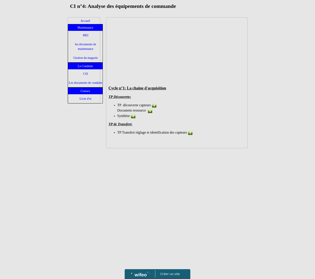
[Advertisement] (84, 193)
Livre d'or (85, 98)
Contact (85, 91)
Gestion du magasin (85, 57)
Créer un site (170, 274)
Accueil (85, 21)
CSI (85, 73)
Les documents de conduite (85, 82)
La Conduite (85, 66)
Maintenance (85, 27)
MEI (85, 35)
